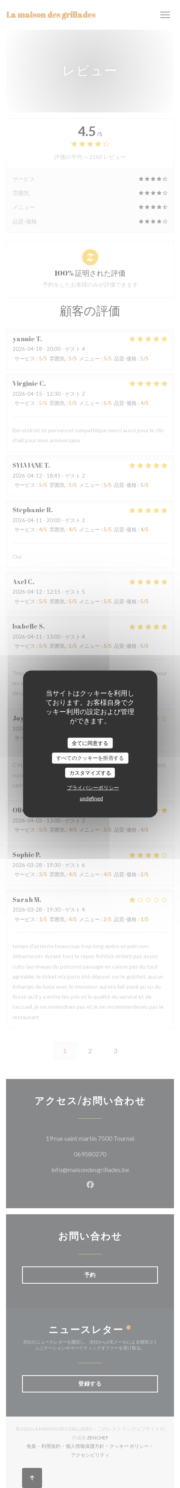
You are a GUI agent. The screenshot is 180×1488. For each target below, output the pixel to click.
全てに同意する (90, 742)
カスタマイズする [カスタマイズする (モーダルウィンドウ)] (90, 772)
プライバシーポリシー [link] (93, 787)
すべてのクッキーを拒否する (90, 758)
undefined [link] (91, 798)
